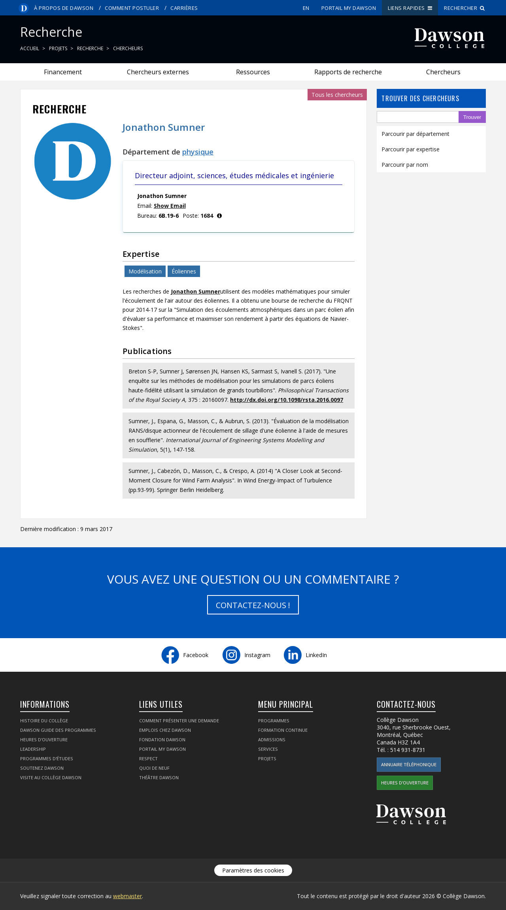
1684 (206, 215)
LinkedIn (316, 655)
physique (197, 151)
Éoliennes (184, 271)
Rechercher (464, 7)
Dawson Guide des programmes (58, 730)
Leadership (33, 749)
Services (268, 749)
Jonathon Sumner (195, 291)
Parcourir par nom (404, 164)
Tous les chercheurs (337, 94)
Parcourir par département (415, 134)
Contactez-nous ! (253, 605)
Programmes (273, 720)
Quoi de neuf (154, 768)
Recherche (90, 48)
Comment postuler (132, 7)
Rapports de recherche (348, 72)
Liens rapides (410, 7)
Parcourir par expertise (410, 149)
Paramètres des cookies (253, 870)
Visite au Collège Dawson (50, 777)
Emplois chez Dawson (165, 730)
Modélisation (145, 271)
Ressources (253, 72)
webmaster (127, 896)
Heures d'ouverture (44, 739)
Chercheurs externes (158, 72)
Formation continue (283, 730)
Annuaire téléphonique (408, 764)
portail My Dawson (348, 7)
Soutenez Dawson (42, 768)
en (306, 7)
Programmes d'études (46, 758)
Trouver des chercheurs (420, 98)
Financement (63, 72)
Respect (148, 758)
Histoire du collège (44, 720)
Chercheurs (128, 48)
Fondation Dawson (162, 739)
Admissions (271, 739)
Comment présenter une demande (179, 720)
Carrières (184, 7)
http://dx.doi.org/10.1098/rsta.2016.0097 (286, 399)
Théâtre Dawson (159, 777)
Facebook (195, 655)
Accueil (29, 48)
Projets (58, 48)
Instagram (257, 655)
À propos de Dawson (63, 7)
